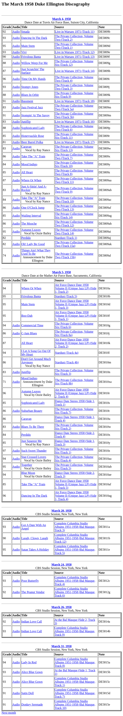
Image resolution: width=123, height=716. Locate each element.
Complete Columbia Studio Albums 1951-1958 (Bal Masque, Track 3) (74, 527)
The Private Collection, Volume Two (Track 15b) (74, 255)
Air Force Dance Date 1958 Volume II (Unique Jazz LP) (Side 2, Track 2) (75, 343)
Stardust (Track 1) (66, 237)
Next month (9, 712)
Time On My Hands (33, 79)
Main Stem (28, 45)
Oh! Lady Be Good (33, 244)
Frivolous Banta (31, 56)
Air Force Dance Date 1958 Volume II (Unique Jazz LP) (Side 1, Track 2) (75, 288)
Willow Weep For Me (34, 63)
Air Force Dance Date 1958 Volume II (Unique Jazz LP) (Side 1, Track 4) (75, 496)
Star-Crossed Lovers (33, 457)
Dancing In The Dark (34, 37)
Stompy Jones (29, 86)
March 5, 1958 (61, 272)
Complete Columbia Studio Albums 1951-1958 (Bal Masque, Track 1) (75, 682)
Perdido (26, 237)
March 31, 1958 (61, 646)
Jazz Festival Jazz (32, 107)
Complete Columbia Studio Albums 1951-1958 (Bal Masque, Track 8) (75, 662)
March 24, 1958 (61, 564)
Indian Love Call (31, 621)
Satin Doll (27, 693)
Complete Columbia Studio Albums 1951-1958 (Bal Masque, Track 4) (75, 581)
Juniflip (26, 121)
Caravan (26, 146)
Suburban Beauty (31, 410)
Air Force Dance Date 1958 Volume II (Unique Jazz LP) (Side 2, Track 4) (75, 393)
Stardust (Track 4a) (66, 352)
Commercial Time (32, 325)
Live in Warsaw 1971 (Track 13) (75, 56)
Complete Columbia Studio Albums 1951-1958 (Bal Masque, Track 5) (74, 550)
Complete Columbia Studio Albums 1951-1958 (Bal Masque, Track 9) (74, 631)
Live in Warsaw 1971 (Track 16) (75, 121)
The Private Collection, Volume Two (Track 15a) (74, 244)
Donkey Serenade (32, 704)
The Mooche (29, 223)
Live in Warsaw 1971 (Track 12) (75, 52)
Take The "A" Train (33, 156)
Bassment (27, 101)
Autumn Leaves (31, 229)
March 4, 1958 (61, 19)
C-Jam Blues (29, 333)
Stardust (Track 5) (66, 296)
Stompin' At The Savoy (35, 115)
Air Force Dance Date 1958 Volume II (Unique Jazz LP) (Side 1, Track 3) (75, 304)
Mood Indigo (29, 164)
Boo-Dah (26, 315)
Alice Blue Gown (32, 672)
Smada (25, 31)
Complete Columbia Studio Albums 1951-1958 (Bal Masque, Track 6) (75, 592)
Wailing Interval (31, 215)
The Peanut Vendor (32, 592)
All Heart (27, 172)
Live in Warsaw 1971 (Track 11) (74, 31)
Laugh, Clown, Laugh (34, 538)
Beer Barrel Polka (32, 142)
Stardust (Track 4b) (67, 362)
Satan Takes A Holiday (35, 549)
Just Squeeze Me (31, 441)
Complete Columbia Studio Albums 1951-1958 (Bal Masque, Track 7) (75, 693)
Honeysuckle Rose (32, 135)
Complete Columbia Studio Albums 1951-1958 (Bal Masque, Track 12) (74, 538)
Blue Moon (28, 472)
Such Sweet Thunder (34, 450)
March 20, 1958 (61, 510)
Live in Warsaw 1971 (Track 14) (75, 71)
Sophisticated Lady (33, 127)
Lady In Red (28, 662)
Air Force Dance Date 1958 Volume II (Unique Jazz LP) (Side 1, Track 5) (75, 484)
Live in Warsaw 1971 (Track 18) (75, 101)
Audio (16, 31)
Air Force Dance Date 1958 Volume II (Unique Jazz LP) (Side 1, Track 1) (75, 316)
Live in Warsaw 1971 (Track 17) (75, 142)
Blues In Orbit (30, 94)
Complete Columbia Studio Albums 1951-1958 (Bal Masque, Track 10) (75, 704)
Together (26, 465)
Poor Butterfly (30, 580)
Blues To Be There (32, 426)
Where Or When (31, 180)
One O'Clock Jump (32, 207)
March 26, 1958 (61, 607)
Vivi (23, 52)
